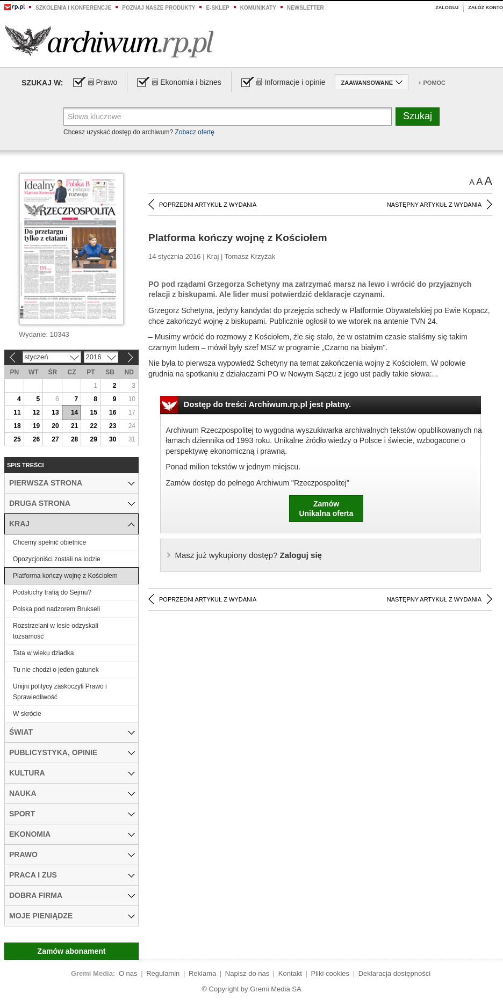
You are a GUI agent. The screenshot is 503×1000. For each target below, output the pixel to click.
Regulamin (162, 973)
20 (55, 426)
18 (16, 426)
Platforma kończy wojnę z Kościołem (65, 575)
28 (74, 439)
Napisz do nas (247, 973)
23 (112, 426)
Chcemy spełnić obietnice (49, 542)
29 (93, 439)
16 (112, 412)
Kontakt (290, 973)
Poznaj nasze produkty (158, 8)
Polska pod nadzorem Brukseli (56, 609)
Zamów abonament (72, 951)
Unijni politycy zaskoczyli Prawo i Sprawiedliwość (60, 692)
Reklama (202, 973)
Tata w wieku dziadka (43, 653)
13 (55, 412)
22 (93, 426)
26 (36, 439)
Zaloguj (446, 7)
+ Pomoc (431, 82)
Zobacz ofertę (194, 132)
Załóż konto (485, 7)
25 (16, 439)
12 (36, 412)
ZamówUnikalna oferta (326, 508)
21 (74, 426)
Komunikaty (258, 8)
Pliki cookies (330, 973)
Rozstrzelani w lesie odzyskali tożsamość (55, 631)
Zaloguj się (248, 555)
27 (55, 439)
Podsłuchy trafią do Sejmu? (52, 592)
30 (112, 439)
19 (36, 426)
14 (74, 412)
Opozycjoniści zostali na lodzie (56, 559)
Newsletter (305, 8)
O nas (128, 973)
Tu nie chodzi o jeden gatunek (56, 669)
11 (16, 412)
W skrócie (27, 714)
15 (93, 412)
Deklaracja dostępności (394, 973)
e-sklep (217, 8)
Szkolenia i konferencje (73, 8)
